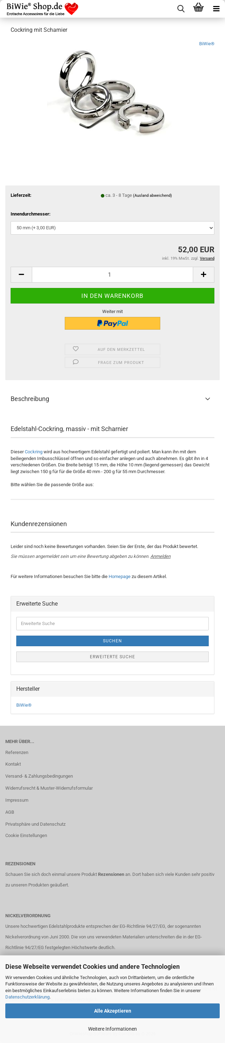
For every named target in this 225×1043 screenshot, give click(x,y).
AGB (9, 812)
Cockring (33, 451)
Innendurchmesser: (31, 214)
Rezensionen (111, 874)
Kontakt (13, 764)
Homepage (120, 576)
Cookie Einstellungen (26, 835)
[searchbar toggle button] (181, 9)
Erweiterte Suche (112, 656)
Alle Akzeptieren (112, 1011)
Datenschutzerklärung (27, 997)
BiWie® (206, 43)
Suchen (112, 640)
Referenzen (16, 752)
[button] (21, 275)
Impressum (16, 800)
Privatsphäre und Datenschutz (35, 824)
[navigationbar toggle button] (216, 9)
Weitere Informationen (112, 1029)
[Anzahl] (112, 275)
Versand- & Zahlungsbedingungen (39, 776)
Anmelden (160, 556)
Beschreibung (30, 398)
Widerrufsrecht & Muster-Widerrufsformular (49, 788)
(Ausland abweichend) (152, 195)
